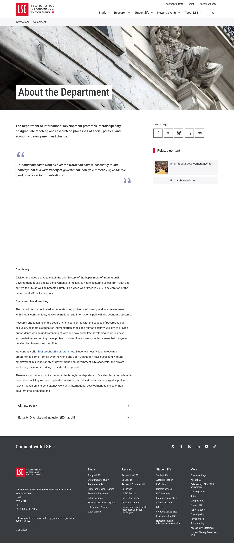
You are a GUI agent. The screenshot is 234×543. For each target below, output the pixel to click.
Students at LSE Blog (166, 512)
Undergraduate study (98, 480)
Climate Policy (74, 405)
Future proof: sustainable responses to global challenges (134, 510)
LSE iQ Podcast (129, 493)
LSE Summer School (98, 507)
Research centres (130, 502)
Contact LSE (197, 505)
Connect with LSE (35, 447)
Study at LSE (94, 475)
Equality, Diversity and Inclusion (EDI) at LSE (74, 417)
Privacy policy (197, 523)
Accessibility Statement (202, 528)
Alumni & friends (208, 4)
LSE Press (127, 489)
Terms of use (197, 519)
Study (104, 12)
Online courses (95, 498)
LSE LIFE (160, 507)
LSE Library (162, 484)
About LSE (193, 12)
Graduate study (95, 484)
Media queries (198, 491)
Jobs (193, 496)
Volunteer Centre (164, 502)
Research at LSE (130, 475)
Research (122, 12)
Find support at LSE (166, 516)
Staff (191, 4)
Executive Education (98, 493)
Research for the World (133, 484)
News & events (169, 12)
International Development (31, 22)
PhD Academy (163, 493)
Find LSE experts (130, 498)
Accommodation (164, 480)
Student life (143, 12)
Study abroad (94, 512)
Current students (174, 4)
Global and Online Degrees (101, 489)
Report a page (198, 510)
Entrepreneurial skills (166, 498)
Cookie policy (197, 514)
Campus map (197, 501)
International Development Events (190, 163)
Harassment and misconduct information (168, 522)
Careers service (164, 489)
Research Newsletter (183, 180)
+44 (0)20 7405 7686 (26, 509)
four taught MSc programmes (56, 351)
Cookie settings (198, 475)
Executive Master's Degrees (101, 502)
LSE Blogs (127, 480)
